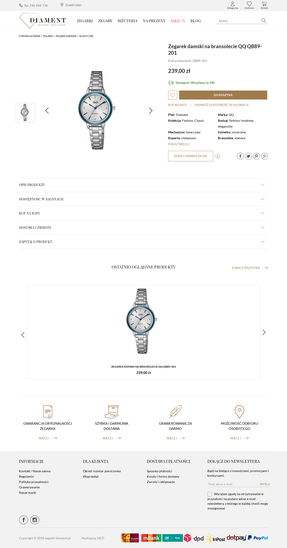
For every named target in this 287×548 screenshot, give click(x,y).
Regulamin (26, 476)
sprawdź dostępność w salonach (221, 105)
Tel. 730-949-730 (33, 5)
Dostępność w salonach (141, 199)
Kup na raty (177, 105)
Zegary (105, 20)
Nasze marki (27, 492)
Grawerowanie (29, 487)
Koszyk (264, 5)
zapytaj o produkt (141, 241)
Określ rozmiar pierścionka (102, 471)
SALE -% (178, 20)
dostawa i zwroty (141, 227)
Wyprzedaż (90, 476)
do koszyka (223, 95)
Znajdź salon (71, 5)
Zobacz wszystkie (250, 268)
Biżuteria (127, 20)
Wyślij (265, 484)
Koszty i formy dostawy (163, 476)
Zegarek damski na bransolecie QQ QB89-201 (143, 366)
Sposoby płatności (159, 471)
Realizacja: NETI (93, 538)
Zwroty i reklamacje (161, 482)
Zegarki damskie (66, 36)
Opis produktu (141, 184)
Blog (196, 20)
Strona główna (29, 36)
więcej (48, 438)
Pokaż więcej (178, 144)
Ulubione (249, 5)
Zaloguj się (232, 5)
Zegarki (85, 20)
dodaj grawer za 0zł (190, 156)
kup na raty (141, 213)
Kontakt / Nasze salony (35, 471)
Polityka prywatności (33, 482)
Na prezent (154, 20)
